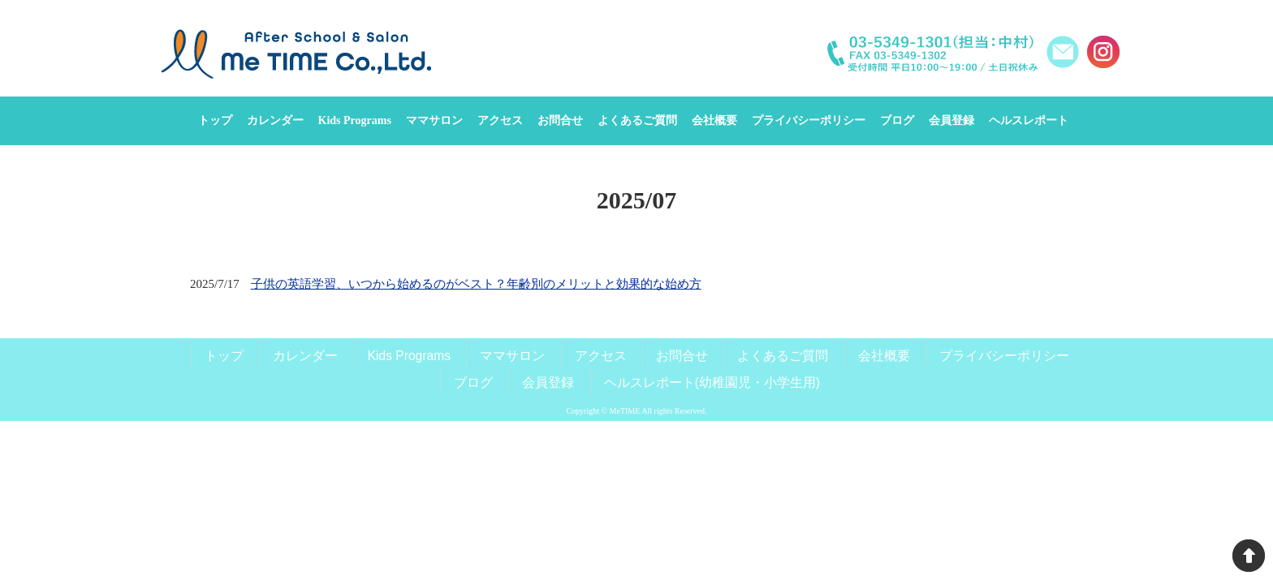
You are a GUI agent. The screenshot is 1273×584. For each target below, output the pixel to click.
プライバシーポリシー (1004, 356)
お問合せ (682, 356)
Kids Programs (409, 356)
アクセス (601, 356)
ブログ (473, 382)
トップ (224, 356)
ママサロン (512, 356)
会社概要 (884, 356)
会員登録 (548, 382)
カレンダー (305, 356)
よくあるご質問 (782, 356)
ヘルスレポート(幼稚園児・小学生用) (712, 382)
